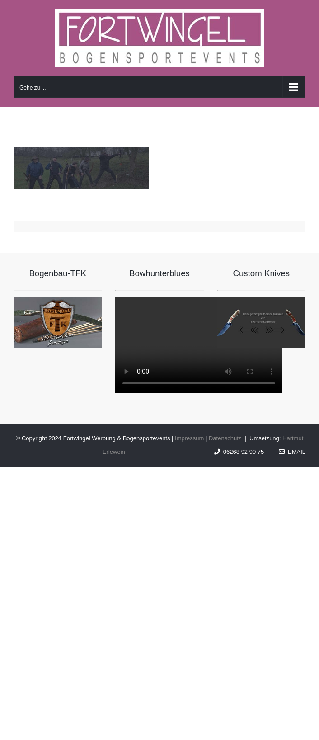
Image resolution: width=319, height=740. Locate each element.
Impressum (189, 438)
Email (292, 451)
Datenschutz (225, 438)
